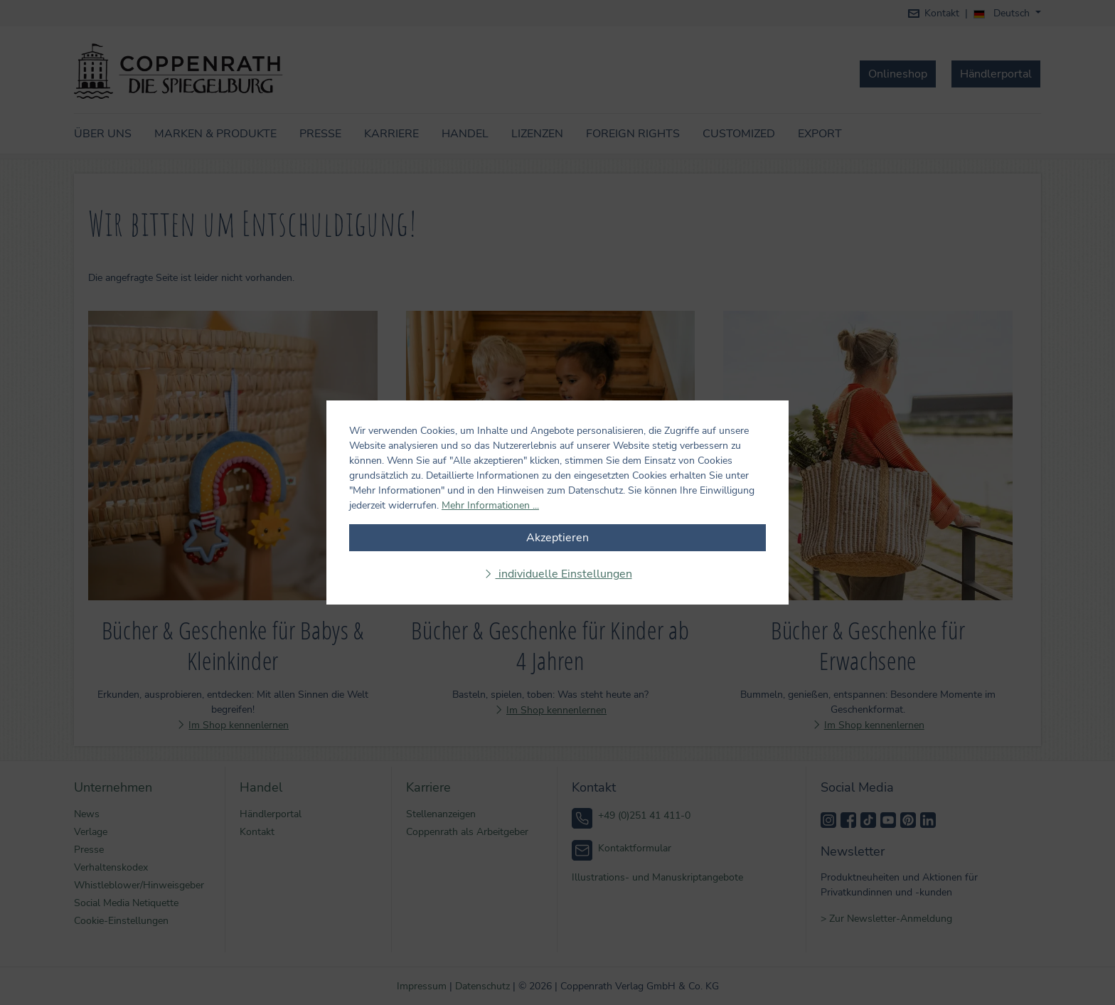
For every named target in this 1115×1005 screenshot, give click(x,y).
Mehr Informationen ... (490, 505)
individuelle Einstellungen (564, 574)
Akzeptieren (557, 538)
